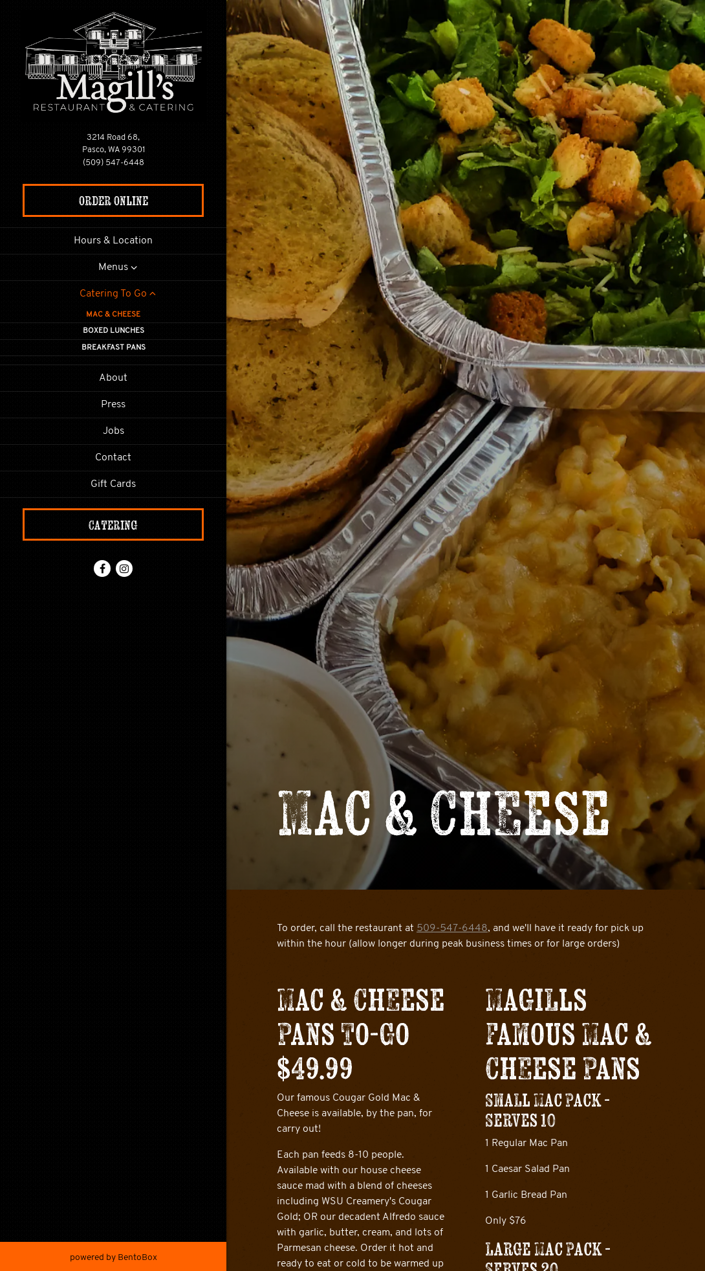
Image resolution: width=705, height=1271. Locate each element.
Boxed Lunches (113, 331)
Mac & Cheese (113, 315)
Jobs (113, 431)
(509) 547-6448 (113, 163)
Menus (113, 267)
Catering (113, 525)
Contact (113, 458)
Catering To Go (113, 294)
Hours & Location (113, 241)
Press (113, 404)
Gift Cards (116, 482)
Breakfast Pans (113, 348)
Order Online (113, 200)
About (113, 378)
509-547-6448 (452, 928)
